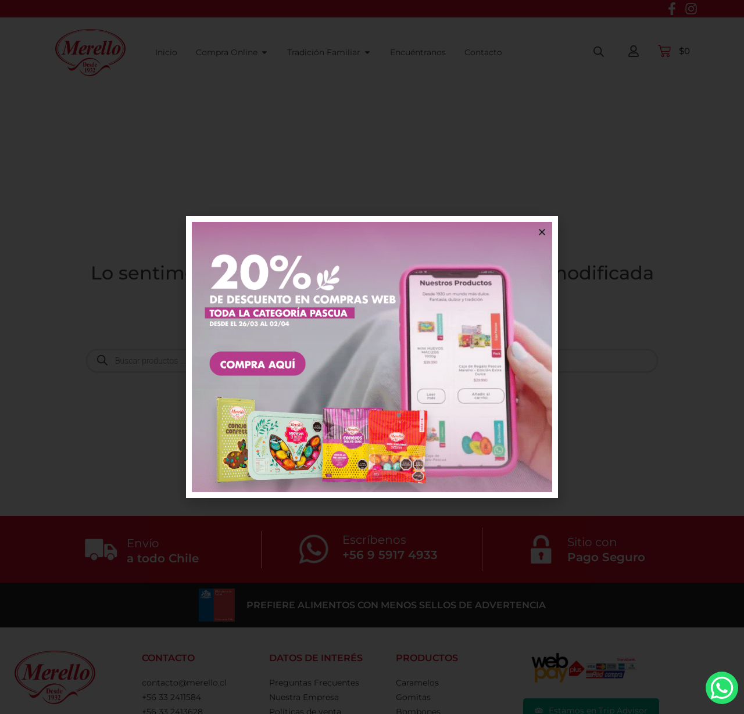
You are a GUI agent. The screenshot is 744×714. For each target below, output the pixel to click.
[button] (542, 232)
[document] (372, 357)
